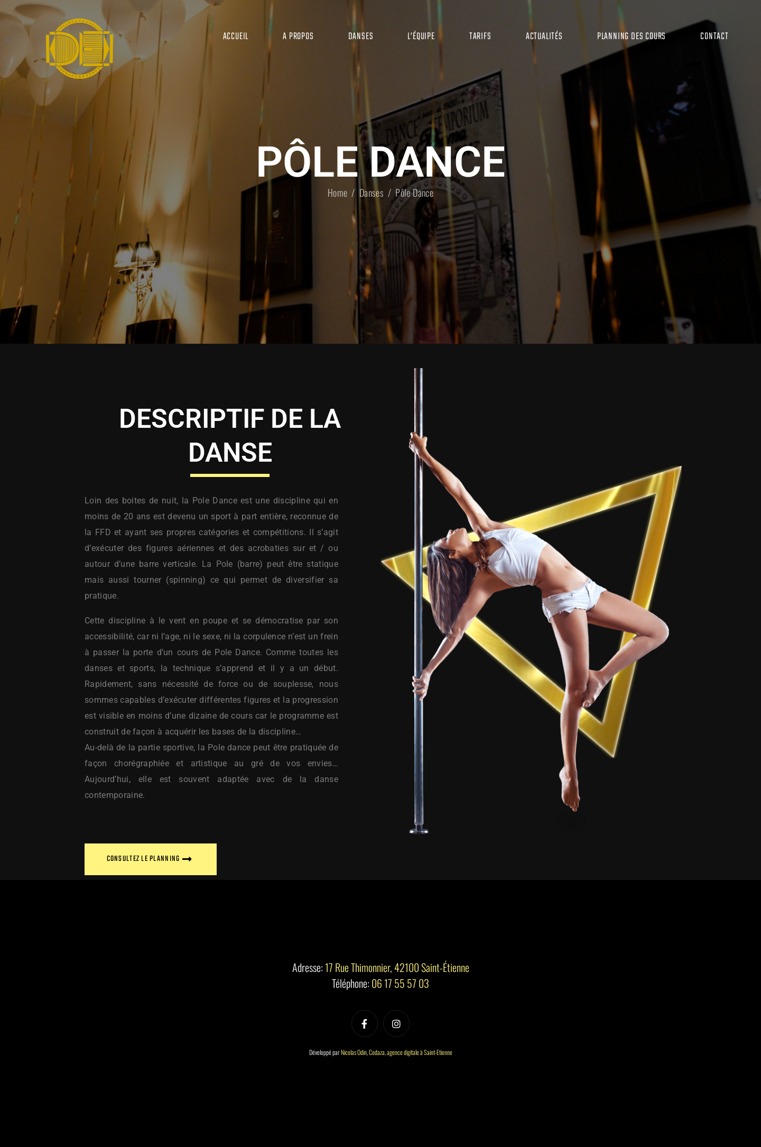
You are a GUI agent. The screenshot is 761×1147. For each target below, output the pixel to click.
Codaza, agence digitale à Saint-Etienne (410, 1052)
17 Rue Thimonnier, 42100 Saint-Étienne (397, 967)
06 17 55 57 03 (400, 983)
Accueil (236, 36)
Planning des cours (631, 36)
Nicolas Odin (354, 1052)
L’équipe (420, 36)
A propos (298, 36)
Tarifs (480, 36)
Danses (361, 36)
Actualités (544, 36)
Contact (714, 36)
